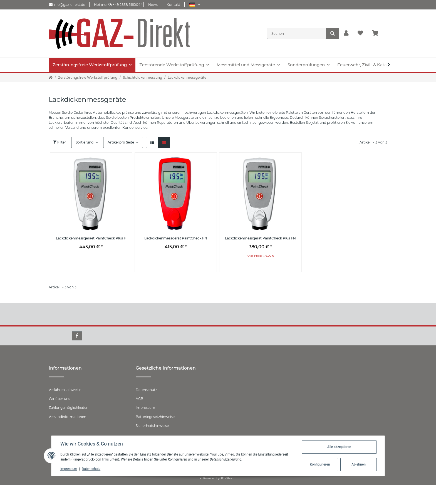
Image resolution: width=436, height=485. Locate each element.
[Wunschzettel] (360, 33)
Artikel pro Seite (121, 142)
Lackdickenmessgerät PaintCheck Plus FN (260, 238)
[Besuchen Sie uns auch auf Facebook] (77, 335)
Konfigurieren (320, 464)
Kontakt (173, 5)
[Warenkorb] (377, 33)
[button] (194, 4)
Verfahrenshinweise (65, 390)
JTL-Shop (227, 478)
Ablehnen (358, 464)
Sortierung (84, 142)
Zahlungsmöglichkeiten (68, 407)
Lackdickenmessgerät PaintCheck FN (175, 238)
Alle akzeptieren (339, 447)
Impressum (145, 407)
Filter (59, 142)
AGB (139, 399)
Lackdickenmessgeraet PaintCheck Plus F (91, 238)
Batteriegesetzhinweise (155, 417)
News (153, 5)
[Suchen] (296, 33)
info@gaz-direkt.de (67, 5)
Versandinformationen (67, 417)
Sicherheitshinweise (152, 426)
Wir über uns (59, 399)
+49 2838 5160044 (125, 5)
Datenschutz (146, 390)
